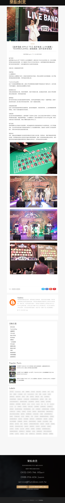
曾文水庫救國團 (13, 421)
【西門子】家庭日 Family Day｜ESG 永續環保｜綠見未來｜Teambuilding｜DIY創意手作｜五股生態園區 (35, 379)
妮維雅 (11, 416)
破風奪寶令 (13, 356)
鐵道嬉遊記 (13, 352)
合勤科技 (23, 411)
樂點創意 (18, 2)
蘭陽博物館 (28, 431)
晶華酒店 (41, 399)
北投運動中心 (49, 406)
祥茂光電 (37, 426)
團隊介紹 (25, 8)
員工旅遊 (29, 411)
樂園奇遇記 (13, 346)
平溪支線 (36, 416)
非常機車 (11, 433)
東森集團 (39, 421)
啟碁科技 (34, 411)
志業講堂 (51, 416)
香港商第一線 (31, 433)
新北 (11, 394)
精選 (23, 391)
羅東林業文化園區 (23, 401)
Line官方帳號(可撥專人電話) (38, 487)
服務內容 (32, 8)
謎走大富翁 (13, 335)
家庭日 (23, 396)
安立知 (22, 416)
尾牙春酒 (32, 43)
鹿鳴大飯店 (45, 433)
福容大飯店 (43, 426)
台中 (25, 394)
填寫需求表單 (22, 487)
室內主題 (18, 289)
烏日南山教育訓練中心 (14, 401)
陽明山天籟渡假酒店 (47, 431)
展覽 (27, 396)
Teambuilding (13, 329)
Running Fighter (31, 394)
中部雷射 (24, 406)
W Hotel (11, 406)
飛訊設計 (22, 433)
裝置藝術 (42, 401)
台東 (36, 394)
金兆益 (33, 431)
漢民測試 (11, 426)
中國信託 (19, 406)
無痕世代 (32, 396)
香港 (26, 433)
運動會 (12, 339)
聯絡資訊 (53, 8)
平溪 (32, 416)
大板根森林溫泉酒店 (34, 399)
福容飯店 (49, 426)
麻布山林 (23, 404)
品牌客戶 (39, 8)
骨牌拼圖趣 (13, 354)
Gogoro (38, 404)
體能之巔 (37, 396)
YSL (15, 406)
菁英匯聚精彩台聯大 (46, 428)
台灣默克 (18, 411)
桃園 (51, 421)
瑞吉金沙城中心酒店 (19, 426)
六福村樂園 (36, 406)
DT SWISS (33, 404)
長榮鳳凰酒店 (39, 431)
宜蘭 (40, 394)
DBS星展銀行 (46, 396)
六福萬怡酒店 (42, 406)
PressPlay (52, 404)
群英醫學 (32, 428)
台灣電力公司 (12, 411)
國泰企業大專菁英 (41, 411)
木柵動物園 (20, 421)
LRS (47, 404)
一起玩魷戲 (13, 342)
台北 (52, 391)
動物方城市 (13, 348)
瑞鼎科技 (26, 426)
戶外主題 (12, 333)
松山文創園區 (45, 421)
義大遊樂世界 (31, 401)
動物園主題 (20, 399)
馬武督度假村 (38, 433)
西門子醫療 (48, 401)
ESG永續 (12, 344)
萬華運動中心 (21, 431)
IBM (42, 404)
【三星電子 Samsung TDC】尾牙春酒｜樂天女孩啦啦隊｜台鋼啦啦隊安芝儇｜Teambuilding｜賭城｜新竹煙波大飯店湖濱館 (33, 366)
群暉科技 (27, 428)
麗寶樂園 (51, 433)
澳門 (50, 399)
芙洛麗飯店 (38, 428)
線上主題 (22, 428)
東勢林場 (25, 421)
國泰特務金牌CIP (50, 411)
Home (18, 8)
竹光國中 (17, 428)
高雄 (41, 396)
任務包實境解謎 (13, 399)
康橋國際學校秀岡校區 (44, 416)
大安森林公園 (26, 399)
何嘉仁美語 (30, 406)
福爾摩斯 (12, 331)
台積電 (49, 394)
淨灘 (11, 350)
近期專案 (46, 8)
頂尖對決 (17, 433)
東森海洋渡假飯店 (32, 421)
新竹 (49, 391)
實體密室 (27, 416)
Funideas (20, 298)
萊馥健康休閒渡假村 (13, 431)
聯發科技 (37, 401)
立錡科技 (11, 428)
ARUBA (28, 404)
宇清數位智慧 (16, 416)
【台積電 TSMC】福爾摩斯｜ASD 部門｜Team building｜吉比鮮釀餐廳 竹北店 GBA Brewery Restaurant (35, 373)
